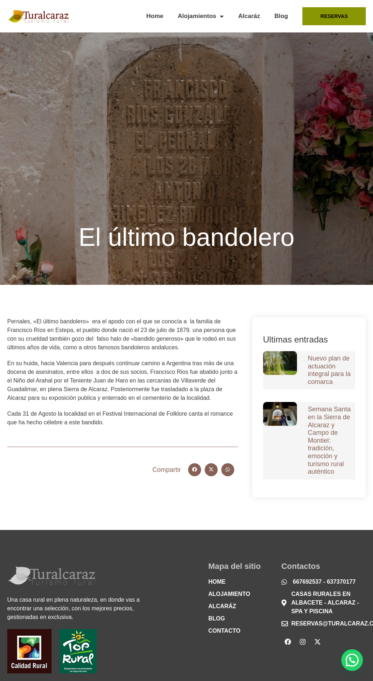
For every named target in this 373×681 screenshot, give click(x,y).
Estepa (64, 330)
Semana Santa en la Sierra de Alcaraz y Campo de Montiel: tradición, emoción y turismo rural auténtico (329, 440)
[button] (194, 469)
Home (154, 16)
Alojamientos (201, 16)
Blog (281, 16)
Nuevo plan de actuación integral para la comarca (329, 370)
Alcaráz (249, 16)
